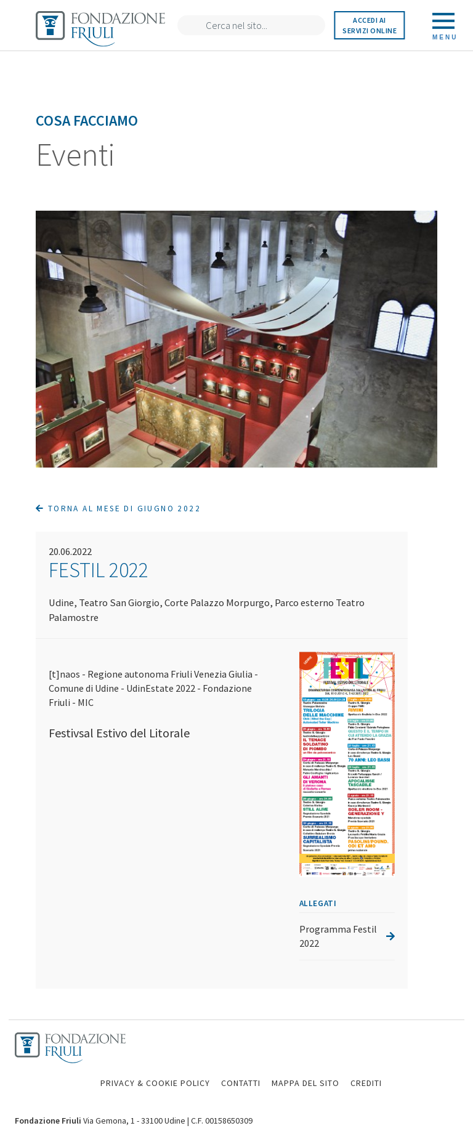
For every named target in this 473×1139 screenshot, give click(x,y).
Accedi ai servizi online (369, 25)
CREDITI (366, 1082)
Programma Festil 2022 (347, 936)
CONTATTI (241, 1082)
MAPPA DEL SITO (305, 1082)
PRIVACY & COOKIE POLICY (155, 1082)
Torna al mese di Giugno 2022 (118, 508)
